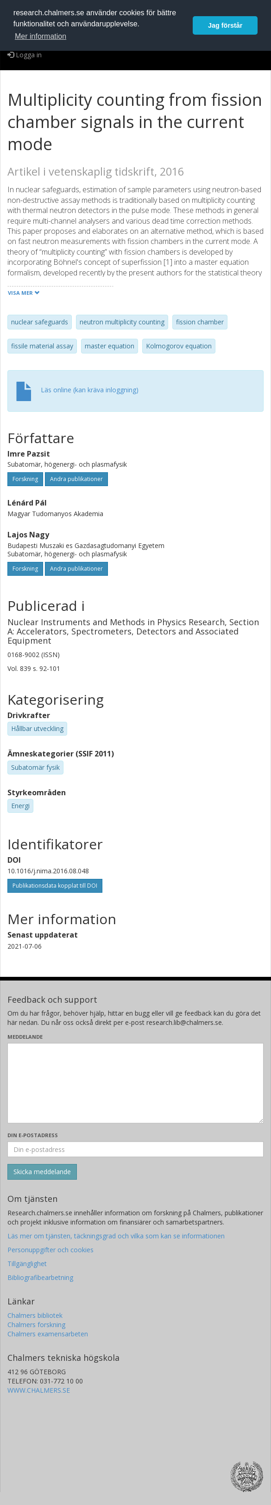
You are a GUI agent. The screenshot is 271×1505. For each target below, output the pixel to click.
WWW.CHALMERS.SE (38, 1390)
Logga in (24, 54)
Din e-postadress (32, 1135)
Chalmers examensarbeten (47, 1333)
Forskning (25, 479)
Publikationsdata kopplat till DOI (55, 886)
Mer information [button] (40, 36)
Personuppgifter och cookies (50, 1249)
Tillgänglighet (27, 1263)
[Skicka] (42, 1172)
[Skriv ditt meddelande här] (135, 1083)
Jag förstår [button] (225, 25)
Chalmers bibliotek (35, 1315)
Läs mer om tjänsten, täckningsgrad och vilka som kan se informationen (116, 1235)
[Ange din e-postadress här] (135, 1149)
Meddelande (25, 1036)
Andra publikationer (76, 479)
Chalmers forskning (36, 1324)
